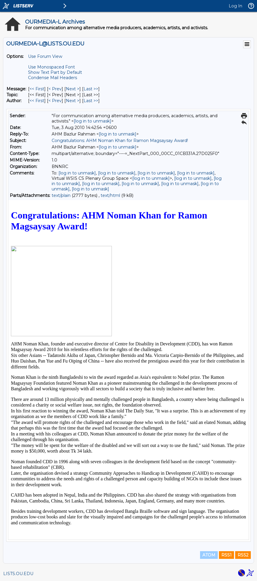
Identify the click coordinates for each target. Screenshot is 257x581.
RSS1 (226, 555)
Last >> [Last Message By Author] (91, 100)
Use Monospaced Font (51, 67)
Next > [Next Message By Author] (72, 100)
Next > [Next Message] (72, 89)
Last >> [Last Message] (91, 89)
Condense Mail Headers (52, 77)
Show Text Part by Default (55, 72)
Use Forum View (45, 56)
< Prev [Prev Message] (55, 89)
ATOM (208, 555)
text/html (110, 195)
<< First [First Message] (37, 89)
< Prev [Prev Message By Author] (55, 100)
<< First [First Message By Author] (37, 100)
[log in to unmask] (92, 121)
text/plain (61, 195)
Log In (235, 6)
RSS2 (243, 555)
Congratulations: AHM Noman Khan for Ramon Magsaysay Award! (120, 140)
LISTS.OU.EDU (18, 573)
